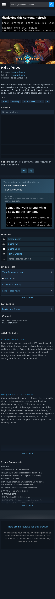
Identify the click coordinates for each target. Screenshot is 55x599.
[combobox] (29, 4)
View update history (11, 288)
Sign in (4, 163)
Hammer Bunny (18, 74)
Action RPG (29, 103)
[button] (27, 114)
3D (40, 103)
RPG (5, 103)
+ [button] (47, 103)
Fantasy (15, 103)
